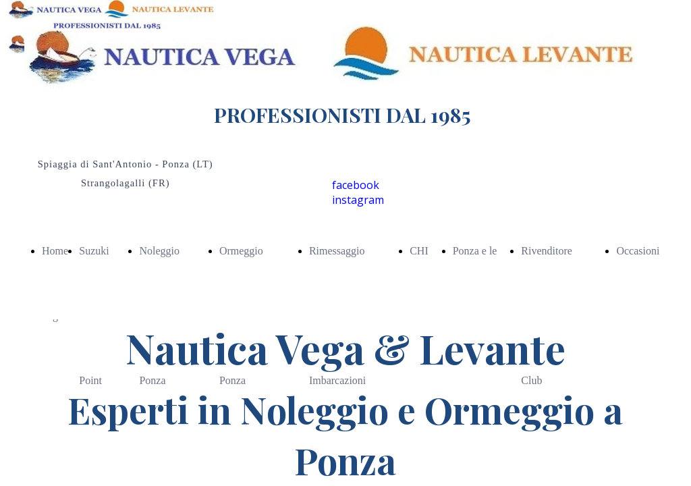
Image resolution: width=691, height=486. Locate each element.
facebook (355, 185)
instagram (358, 199)
